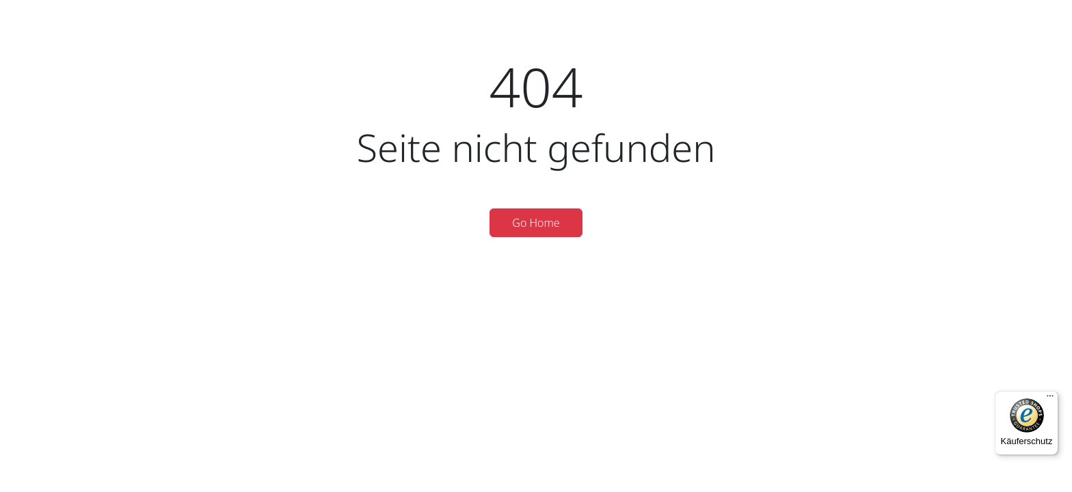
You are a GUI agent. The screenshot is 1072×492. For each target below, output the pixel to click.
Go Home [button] (535, 222)
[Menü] (1050, 399)
